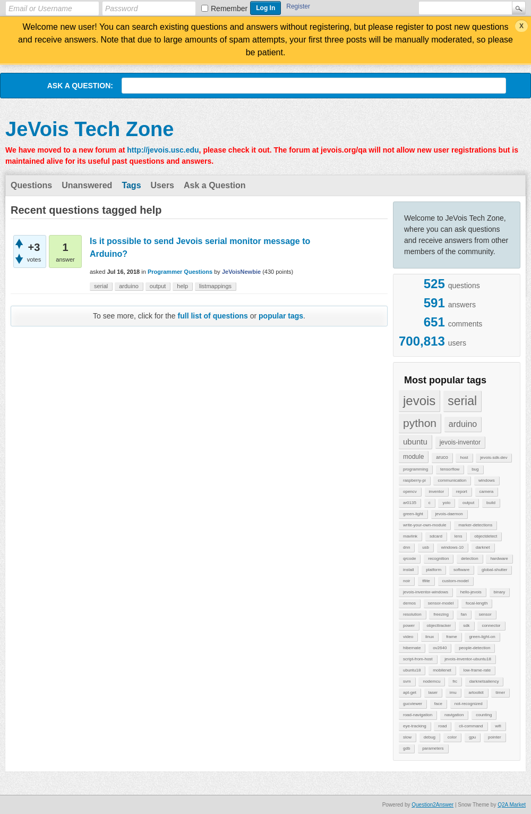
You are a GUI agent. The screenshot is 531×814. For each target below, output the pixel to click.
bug (475, 469)
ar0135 (409, 502)
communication (452, 480)
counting (484, 714)
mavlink (410, 536)
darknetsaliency (484, 681)
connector (491, 625)
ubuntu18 (412, 670)
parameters (432, 748)
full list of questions (213, 316)
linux (429, 636)
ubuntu (415, 441)
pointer (494, 737)
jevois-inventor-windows (425, 592)
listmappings (215, 286)
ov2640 (440, 647)
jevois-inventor (460, 442)
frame (451, 636)
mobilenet (442, 670)
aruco (442, 457)
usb (425, 547)
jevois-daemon (449, 513)
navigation (454, 714)
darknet (483, 547)
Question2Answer (432, 805)
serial (462, 401)
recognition (438, 558)
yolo (446, 502)
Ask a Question (214, 185)
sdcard (436, 536)
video (408, 636)
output (468, 502)
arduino (463, 424)
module (413, 456)
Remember (229, 8)
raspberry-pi (414, 480)
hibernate (412, 647)
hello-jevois (471, 592)
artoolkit (475, 692)
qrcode (409, 558)
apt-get (409, 692)
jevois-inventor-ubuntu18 (467, 659)
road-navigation (417, 714)
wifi (498, 726)
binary (500, 592)
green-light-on (482, 636)
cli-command (471, 726)
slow (407, 737)
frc (454, 681)
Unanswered (87, 185)
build (490, 502)
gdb (406, 748)
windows (486, 480)
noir (406, 580)
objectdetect (485, 536)
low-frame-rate (477, 670)
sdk (466, 625)
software (461, 569)
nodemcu (431, 681)
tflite (426, 580)
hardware (499, 558)
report (461, 491)
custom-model (455, 580)
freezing (440, 614)
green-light (413, 513)
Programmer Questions (180, 271)
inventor (436, 491)
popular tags (281, 316)
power (409, 625)
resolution (412, 614)
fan (464, 614)
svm (407, 681)
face (438, 703)
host (464, 457)
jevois (419, 400)
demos (409, 603)
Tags (131, 185)
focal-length (476, 603)
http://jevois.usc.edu (163, 150)
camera (486, 491)
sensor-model (440, 603)
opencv (410, 491)
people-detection (474, 647)
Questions (31, 185)
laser (433, 692)
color (452, 737)
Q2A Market (512, 805)
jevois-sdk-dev (493, 457)
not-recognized (469, 703)
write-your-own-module (424, 525)
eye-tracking (414, 726)
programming (415, 469)
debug (429, 737)
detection (469, 558)
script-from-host (418, 659)
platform (433, 569)
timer (500, 692)
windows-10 (452, 547)
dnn (406, 547)
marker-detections (475, 525)
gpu (472, 737)
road (442, 726)
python (419, 423)
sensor (485, 614)
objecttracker (439, 625)
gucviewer (412, 703)
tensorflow (449, 469)
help (182, 286)
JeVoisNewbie (241, 271)
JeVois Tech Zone (89, 129)
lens (459, 536)
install (408, 569)
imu (453, 692)
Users (162, 185)
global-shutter (494, 569)
